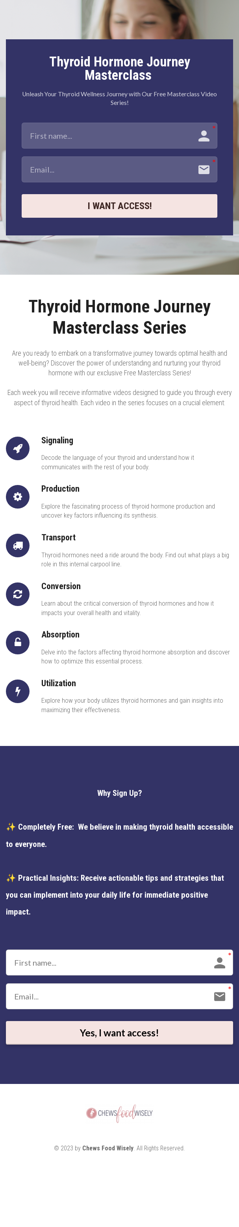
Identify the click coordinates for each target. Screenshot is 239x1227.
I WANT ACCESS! (120, 207)
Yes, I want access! (119, 1038)
